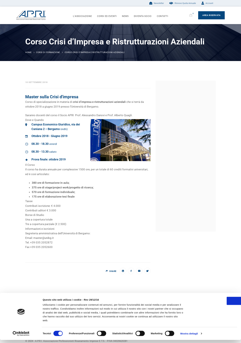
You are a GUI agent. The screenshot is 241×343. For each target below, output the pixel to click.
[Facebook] (131, 271)
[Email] (139, 271)
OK (214, 306)
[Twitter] (147, 271)
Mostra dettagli (189, 336)
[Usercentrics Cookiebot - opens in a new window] (21, 336)
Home (28, 52)
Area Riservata (211, 15)
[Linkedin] (123, 271)
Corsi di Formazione (48, 52)
